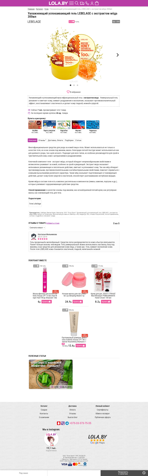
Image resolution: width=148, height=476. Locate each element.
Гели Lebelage (35, 203)
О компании (44, 417)
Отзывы (72, 413)
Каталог (44, 406)
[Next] (117, 55)
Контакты (44, 413)
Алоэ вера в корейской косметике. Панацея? (46, 364)
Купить (45, 301)
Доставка (73, 406)
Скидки (44, 410)
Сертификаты (102, 410)
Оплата (73, 410)
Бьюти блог (72, 417)
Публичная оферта (103, 417)
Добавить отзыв (52, 223)
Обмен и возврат (103, 413)
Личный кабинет (103, 406)
